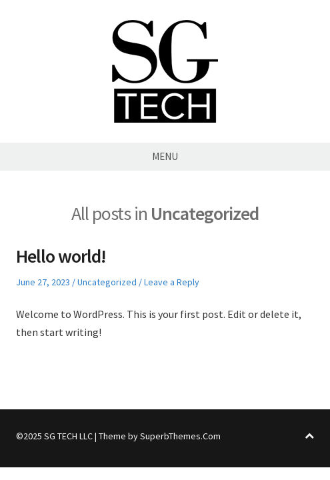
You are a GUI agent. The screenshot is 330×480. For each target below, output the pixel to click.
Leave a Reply (171, 282)
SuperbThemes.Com (180, 436)
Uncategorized (107, 282)
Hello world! (61, 256)
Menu (165, 156)
